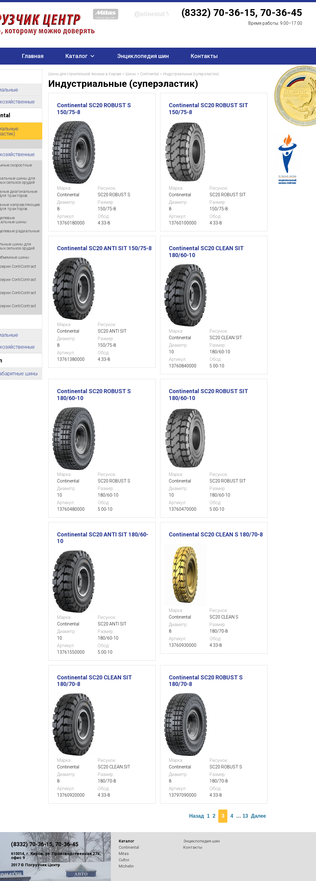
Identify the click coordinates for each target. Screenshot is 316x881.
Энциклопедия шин (143, 56)
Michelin (126, 866)
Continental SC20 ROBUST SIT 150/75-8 (208, 108)
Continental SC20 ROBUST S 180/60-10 (94, 394)
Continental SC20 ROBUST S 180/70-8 (206, 681)
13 (245, 816)
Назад (196, 816)
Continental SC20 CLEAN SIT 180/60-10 (206, 251)
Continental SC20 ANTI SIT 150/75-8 (104, 248)
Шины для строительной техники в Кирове (84, 74)
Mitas (124, 853)
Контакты (204, 56)
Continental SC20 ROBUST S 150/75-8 (94, 108)
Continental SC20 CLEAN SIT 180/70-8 (94, 681)
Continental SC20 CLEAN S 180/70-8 (216, 534)
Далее (258, 816)
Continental (149, 74)
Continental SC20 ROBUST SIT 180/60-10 (208, 394)
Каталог (76, 56)
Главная (33, 56)
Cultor (124, 859)
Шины (130, 74)
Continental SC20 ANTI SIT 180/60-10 (102, 538)
